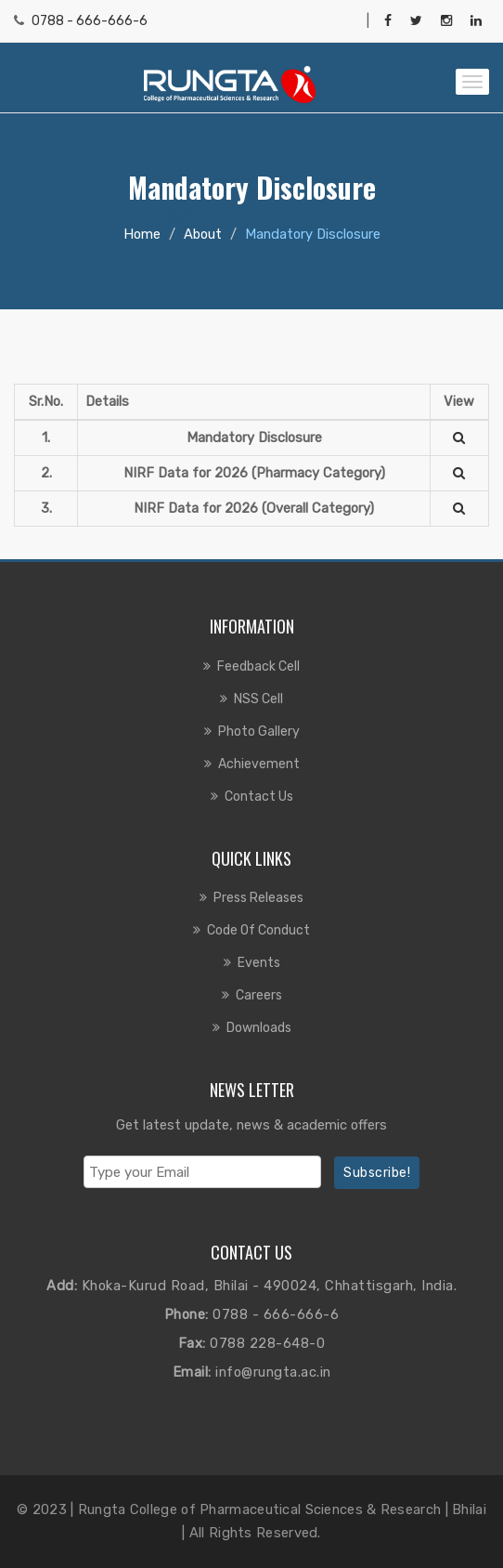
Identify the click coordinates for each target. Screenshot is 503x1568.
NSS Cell (258, 699)
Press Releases (258, 898)
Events (259, 963)
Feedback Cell (258, 666)
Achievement (259, 764)
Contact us (259, 796)
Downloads (258, 1028)
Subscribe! (376, 1173)
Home (142, 234)
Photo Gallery (259, 731)
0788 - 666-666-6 (90, 21)
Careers (259, 995)
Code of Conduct (258, 930)
